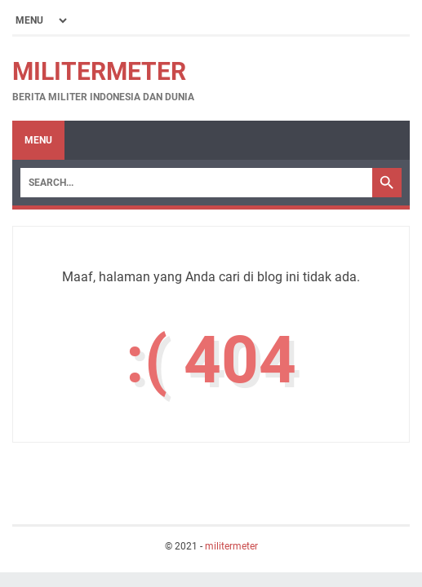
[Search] (196, 182)
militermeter (99, 71)
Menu (38, 140)
